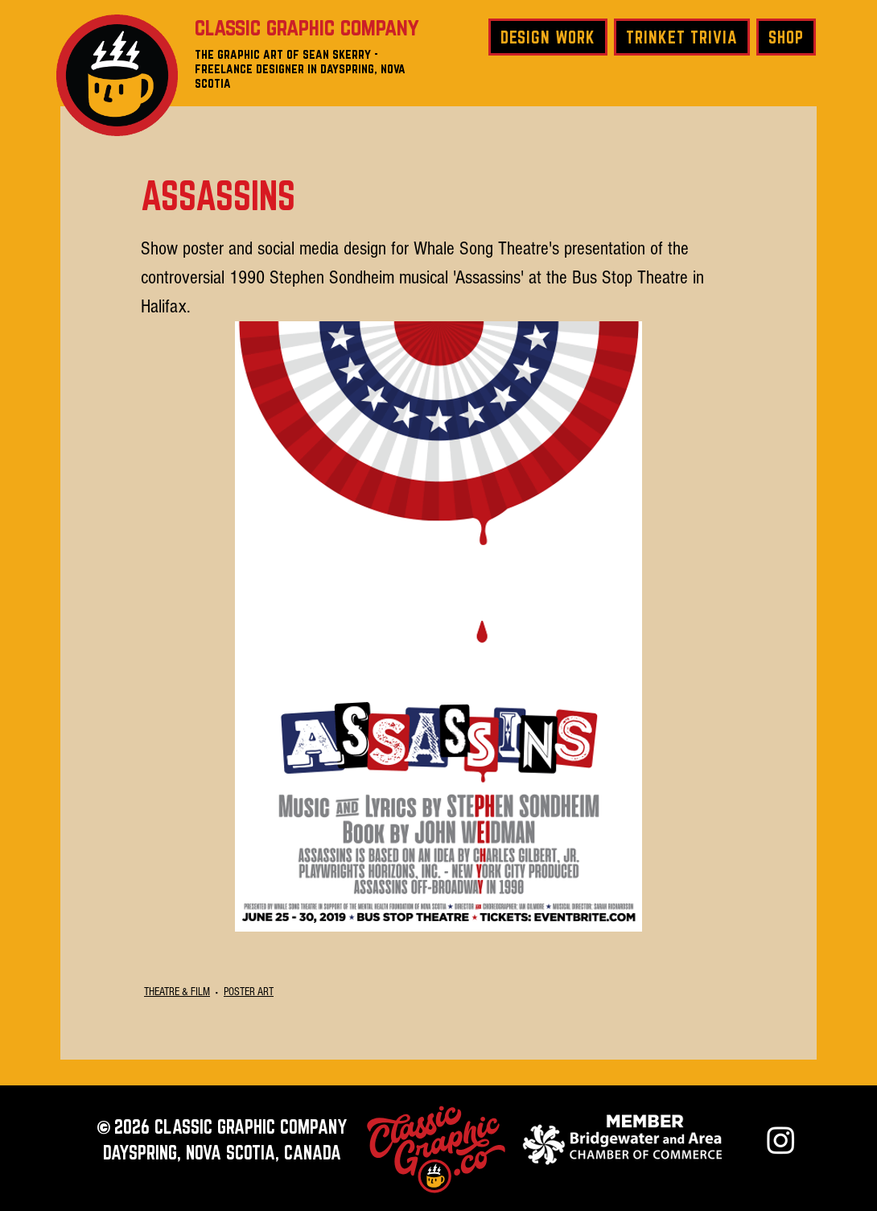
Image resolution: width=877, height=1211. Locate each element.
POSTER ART (249, 992)
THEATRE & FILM (177, 992)
